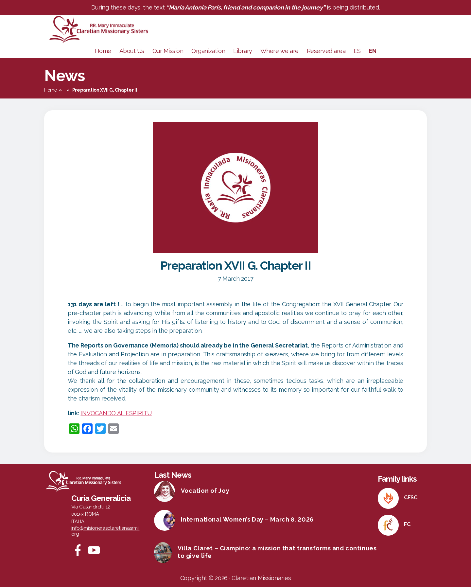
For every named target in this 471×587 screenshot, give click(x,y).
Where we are (279, 50)
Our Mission (167, 50)
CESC (410, 497)
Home (103, 50)
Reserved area (326, 50)
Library (242, 50)
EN (372, 50)
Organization (208, 50)
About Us (131, 50)
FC (407, 524)
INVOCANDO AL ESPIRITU (115, 413)
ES (357, 50)
